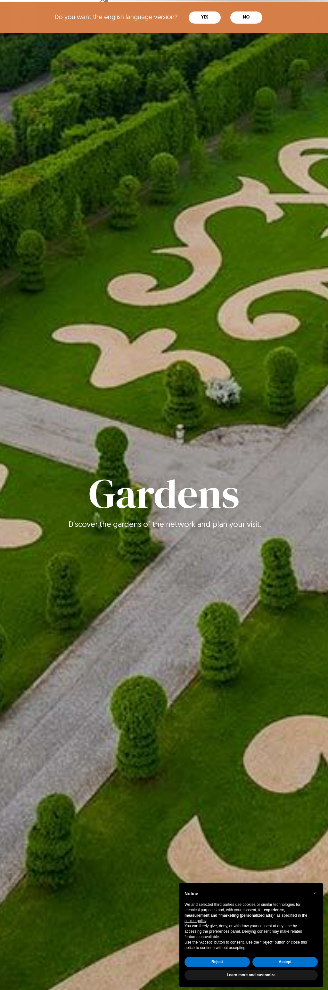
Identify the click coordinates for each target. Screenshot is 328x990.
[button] (314, 891)
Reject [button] (217, 960)
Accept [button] (285, 960)
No (246, 10)
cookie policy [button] (195, 919)
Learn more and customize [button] (251, 973)
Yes (205, 10)
